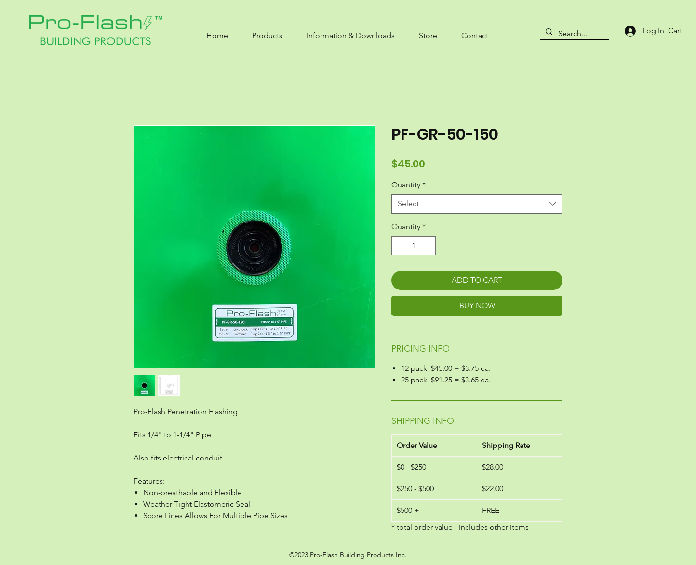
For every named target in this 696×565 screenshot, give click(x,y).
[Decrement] (399, 246)
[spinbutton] (413, 246)
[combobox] (476, 203)
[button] (267, 31)
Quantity (408, 184)
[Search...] (573, 34)
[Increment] (427, 246)
